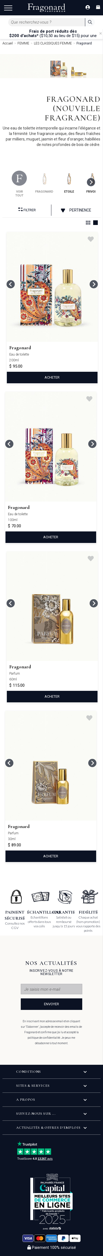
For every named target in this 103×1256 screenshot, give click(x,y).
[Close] (100, 33)
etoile (68, 182)
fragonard (44, 182)
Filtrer (27, 209)
